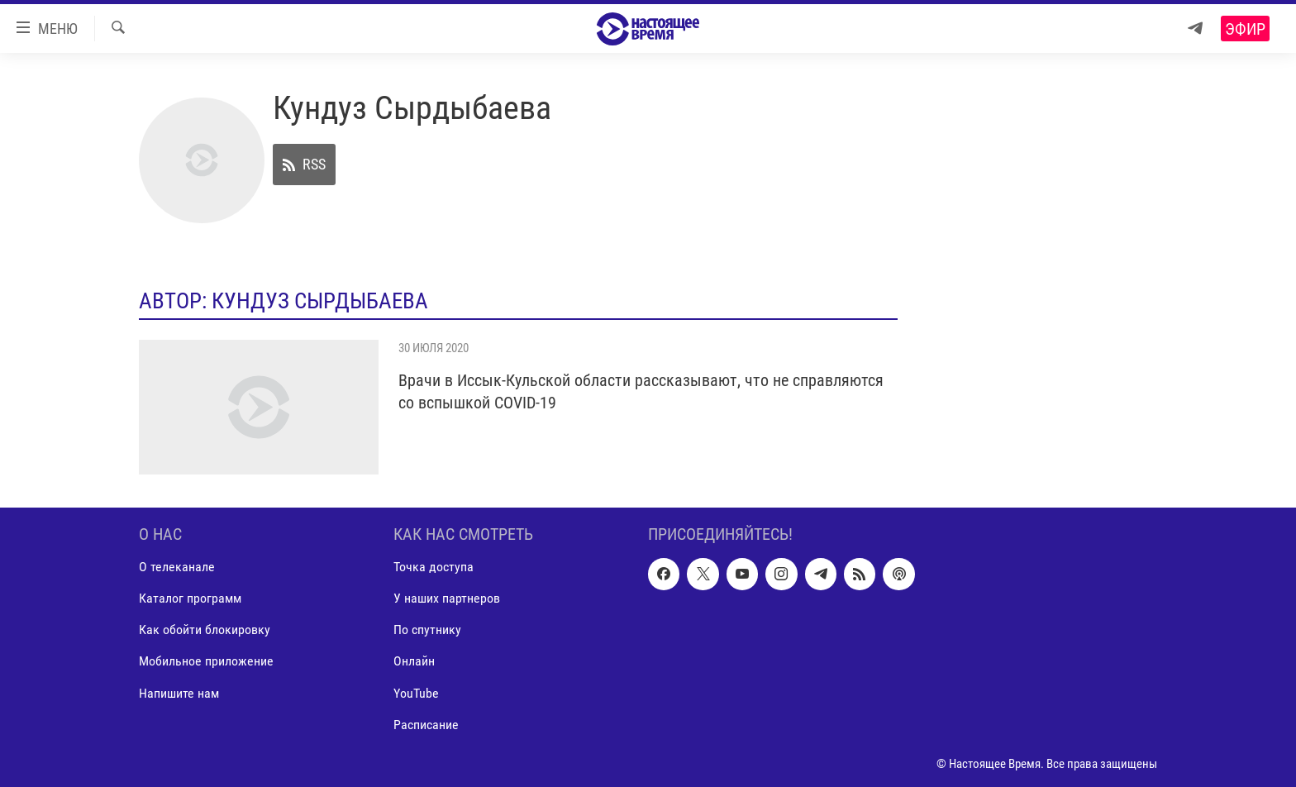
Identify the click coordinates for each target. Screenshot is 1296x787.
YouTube (416, 693)
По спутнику (427, 629)
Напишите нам (179, 693)
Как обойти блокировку (204, 629)
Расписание (426, 724)
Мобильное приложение (206, 661)
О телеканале (177, 567)
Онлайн (414, 661)
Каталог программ (190, 598)
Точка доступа (433, 567)
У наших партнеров (446, 598)
